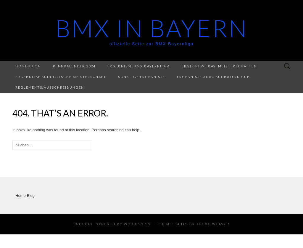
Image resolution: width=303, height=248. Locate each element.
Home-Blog (28, 66)
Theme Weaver (212, 224)
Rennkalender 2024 (74, 66)
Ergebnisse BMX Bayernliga (138, 66)
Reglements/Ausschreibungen (49, 87)
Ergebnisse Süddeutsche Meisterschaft (60, 77)
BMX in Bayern (151, 28)
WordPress (137, 224)
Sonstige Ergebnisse (141, 77)
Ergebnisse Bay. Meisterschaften (219, 66)
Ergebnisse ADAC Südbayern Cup (213, 77)
